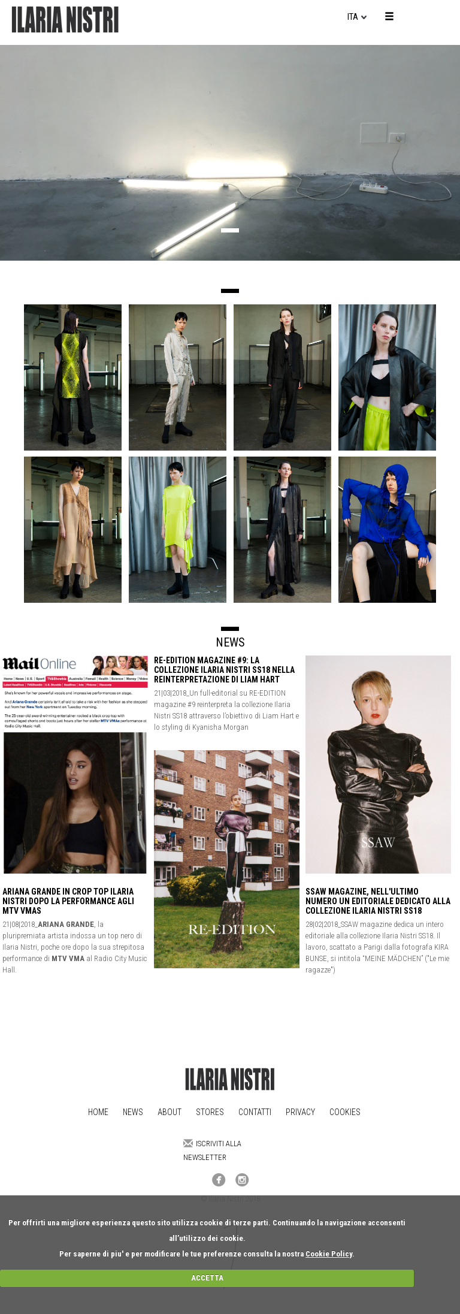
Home (98, 1112)
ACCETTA (207, 1277)
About (169, 1112)
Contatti (254, 1112)
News (133, 1112)
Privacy (300, 1112)
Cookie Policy (328, 1253)
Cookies (345, 1112)
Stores (210, 1112)
